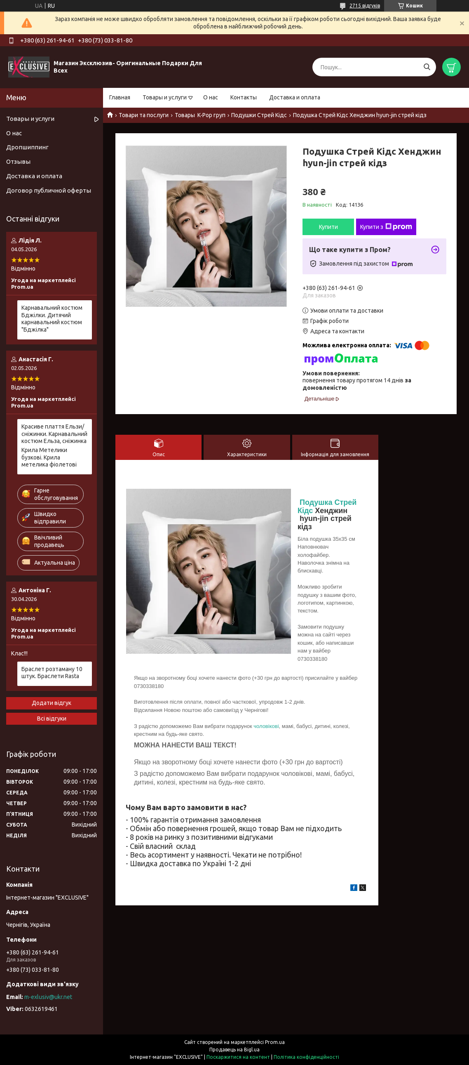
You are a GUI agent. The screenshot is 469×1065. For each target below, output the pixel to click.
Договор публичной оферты (48, 190)
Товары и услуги (165, 97)
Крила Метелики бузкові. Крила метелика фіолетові (49, 457)
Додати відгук (51, 703)
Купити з (386, 227)
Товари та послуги (144, 115)
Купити (328, 227)
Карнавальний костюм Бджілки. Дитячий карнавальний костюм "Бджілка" (51, 318)
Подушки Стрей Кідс (259, 115)
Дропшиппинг (27, 147)
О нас (210, 97)
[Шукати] (426, 67)
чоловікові (266, 726)
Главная (119, 97)
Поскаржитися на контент (238, 1057)
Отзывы (18, 161)
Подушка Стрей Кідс (327, 506)
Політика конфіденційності (306, 1057)
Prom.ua (275, 1042)
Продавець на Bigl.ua (234, 1049)
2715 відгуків (364, 5)
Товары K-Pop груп (200, 115)
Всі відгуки (51, 718)
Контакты (243, 97)
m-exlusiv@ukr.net (48, 997)
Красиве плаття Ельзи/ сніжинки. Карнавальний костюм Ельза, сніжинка (54, 433)
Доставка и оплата (294, 97)
